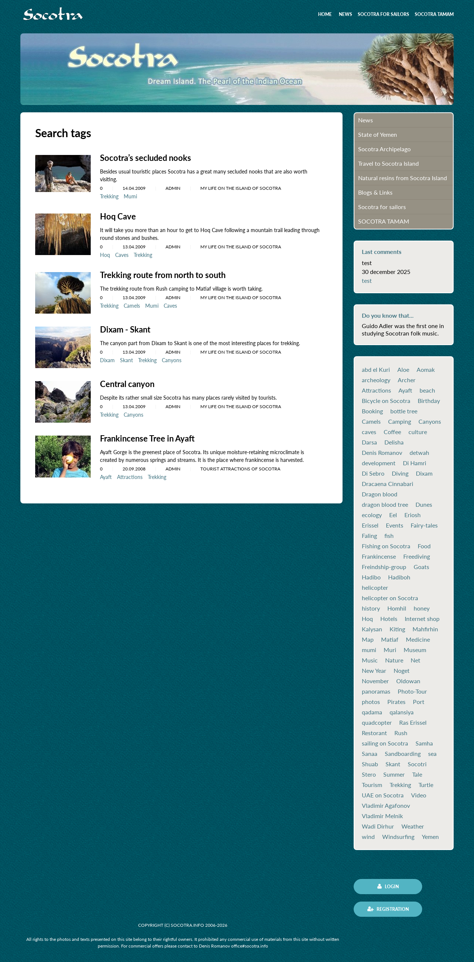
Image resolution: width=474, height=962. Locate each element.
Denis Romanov (382, 452)
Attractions (130, 477)
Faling (369, 535)
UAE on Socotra (383, 795)
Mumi (130, 196)
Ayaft (106, 477)
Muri (390, 650)
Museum (415, 650)
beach (427, 390)
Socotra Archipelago (384, 148)
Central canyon (127, 384)
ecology (372, 515)
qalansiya (402, 712)
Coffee (392, 432)
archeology (376, 380)
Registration (388, 909)
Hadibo (371, 577)
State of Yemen (377, 134)
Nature (394, 660)
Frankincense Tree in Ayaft (147, 438)
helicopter (375, 587)
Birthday (429, 400)
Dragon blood (379, 494)
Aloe (403, 369)
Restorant (374, 733)
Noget (402, 670)
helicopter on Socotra (390, 598)
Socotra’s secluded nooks (145, 158)
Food (424, 546)
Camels (132, 306)
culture (417, 432)
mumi (369, 650)
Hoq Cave (118, 216)
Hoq (105, 255)
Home (325, 14)
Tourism (372, 784)
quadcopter (377, 722)
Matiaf (389, 639)
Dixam (107, 360)
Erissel (370, 525)
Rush (400, 733)
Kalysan (372, 629)
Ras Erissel (413, 722)
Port (418, 701)
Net (415, 660)
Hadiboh (399, 577)
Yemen (430, 836)
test (367, 280)
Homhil (396, 608)
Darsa (369, 442)
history (371, 608)
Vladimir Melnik (382, 816)
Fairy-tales (424, 525)
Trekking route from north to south (163, 275)
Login (388, 886)
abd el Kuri (376, 369)
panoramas (376, 691)
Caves (121, 255)
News (345, 14)
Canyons (171, 360)
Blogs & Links (375, 192)
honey (422, 608)
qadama (372, 712)
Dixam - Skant (125, 329)
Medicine (418, 639)
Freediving (416, 556)
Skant (126, 360)
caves (369, 432)
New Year (374, 670)
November (375, 681)
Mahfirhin (425, 629)
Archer (406, 380)
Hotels (388, 618)
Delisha (394, 442)
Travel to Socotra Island (388, 163)
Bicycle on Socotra (386, 400)
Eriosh (412, 515)
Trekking (109, 196)
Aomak (426, 369)
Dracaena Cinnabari (387, 483)
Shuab (370, 764)
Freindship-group (384, 566)
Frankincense (379, 556)
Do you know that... (388, 315)
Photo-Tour (412, 691)
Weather (412, 826)
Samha (424, 743)
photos (371, 701)
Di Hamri (414, 463)
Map (368, 639)
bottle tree (403, 411)
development (378, 463)
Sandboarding (403, 753)
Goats (421, 566)
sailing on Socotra (385, 743)
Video (418, 795)
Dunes (423, 504)
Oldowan (408, 681)
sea (432, 753)
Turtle (425, 784)
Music (370, 660)
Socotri (417, 764)
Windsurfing (398, 836)
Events (394, 525)
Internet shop (422, 618)
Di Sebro (373, 473)
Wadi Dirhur (378, 826)
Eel (393, 515)
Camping (399, 421)
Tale (417, 774)
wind (368, 836)
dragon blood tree (385, 504)
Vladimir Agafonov (386, 805)
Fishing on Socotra (386, 546)
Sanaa (369, 753)
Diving (400, 473)
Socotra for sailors (383, 14)
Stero (369, 774)
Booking (372, 411)
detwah (419, 452)
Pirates (396, 701)
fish (389, 535)
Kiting (397, 629)
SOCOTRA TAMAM (434, 14)
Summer (394, 774)
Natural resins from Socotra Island (402, 177)
